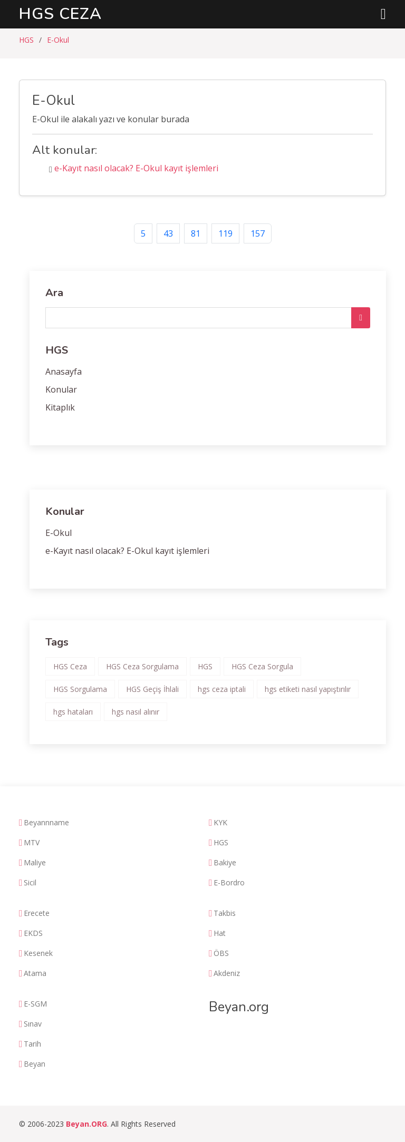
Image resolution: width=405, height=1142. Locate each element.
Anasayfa (63, 371)
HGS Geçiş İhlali (152, 689)
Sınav (33, 1024)
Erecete (37, 913)
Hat (220, 933)
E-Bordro (229, 882)
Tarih (32, 1044)
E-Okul (58, 40)
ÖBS (221, 953)
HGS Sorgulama (80, 689)
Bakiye (225, 862)
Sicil (30, 882)
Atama (35, 973)
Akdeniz (227, 973)
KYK (220, 822)
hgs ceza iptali (222, 689)
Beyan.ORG (86, 1124)
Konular (61, 389)
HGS (26, 40)
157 (257, 233)
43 (168, 233)
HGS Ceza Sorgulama (142, 666)
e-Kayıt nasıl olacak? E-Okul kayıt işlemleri (136, 168)
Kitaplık (60, 407)
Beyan (34, 1064)
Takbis (225, 913)
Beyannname (46, 822)
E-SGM (35, 1004)
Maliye (35, 862)
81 (195, 233)
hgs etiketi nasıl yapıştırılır (308, 689)
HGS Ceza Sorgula (262, 666)
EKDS (33, 933)
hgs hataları (73, 712)
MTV (32, 842)
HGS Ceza (60, 14)
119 (225, 233)
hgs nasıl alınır (135, 712)
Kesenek (38, 953)
